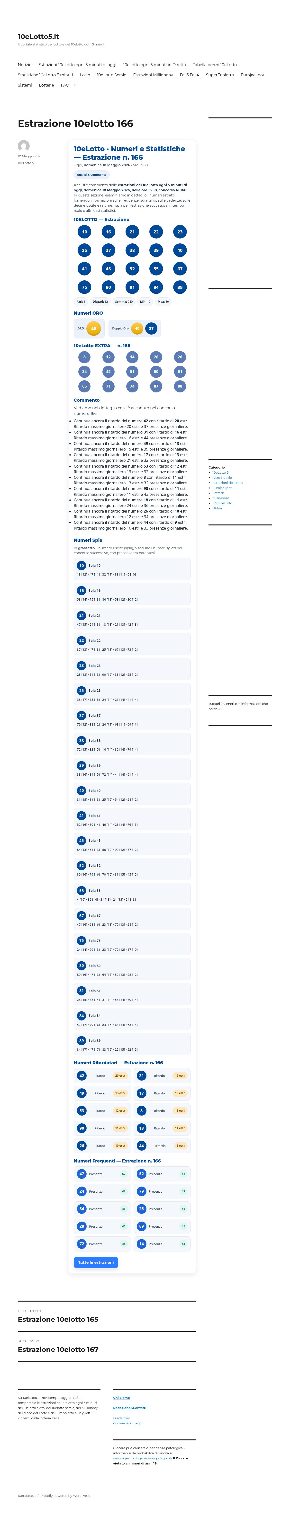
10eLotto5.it (38, 36)
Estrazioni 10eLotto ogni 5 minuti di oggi (77, 64)
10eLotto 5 (26, 163)
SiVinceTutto (222, 503)
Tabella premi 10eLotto (215, 64)
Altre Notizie (222, 477)
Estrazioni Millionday (153, 75)
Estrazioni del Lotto (228, 483)
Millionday (221, 498)
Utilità (217, 508)
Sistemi (25, 85)
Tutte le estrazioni (96, 1262)
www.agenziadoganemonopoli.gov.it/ (142, 1458)
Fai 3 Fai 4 (189, 75)
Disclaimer (121, 1418)
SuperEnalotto (220, 75)
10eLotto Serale (111, 75)
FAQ (65, 85)
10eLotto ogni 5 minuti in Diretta (154, 64)
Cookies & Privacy (127, 1423)
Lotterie (46, 85)
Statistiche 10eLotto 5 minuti (45, 75)
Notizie (24, 64)
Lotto (85, 75)
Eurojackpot (252, 75)
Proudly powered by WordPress (65, 1496)
